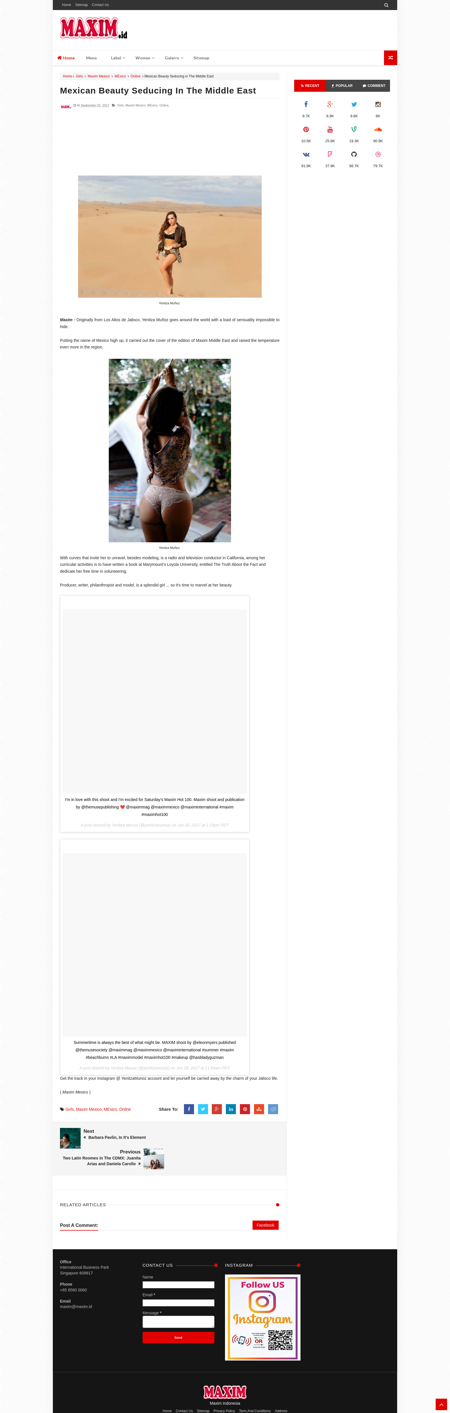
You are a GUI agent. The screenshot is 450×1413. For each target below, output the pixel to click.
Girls (79, 76)
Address (281, 1390)
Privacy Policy (224, 1390)
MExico (120, 76)
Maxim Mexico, (135, 105)
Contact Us (100, 5)
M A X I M (239, 1398)
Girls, (121, 105)
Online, (164, 105)
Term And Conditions (255, 1390)
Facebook (265, 1204)
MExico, (152, 105)
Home (66, 5)
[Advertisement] (170, 144)
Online (136, 76)
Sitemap (81, 5)
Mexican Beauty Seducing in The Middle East (158, 90)
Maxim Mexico (99, 76)
